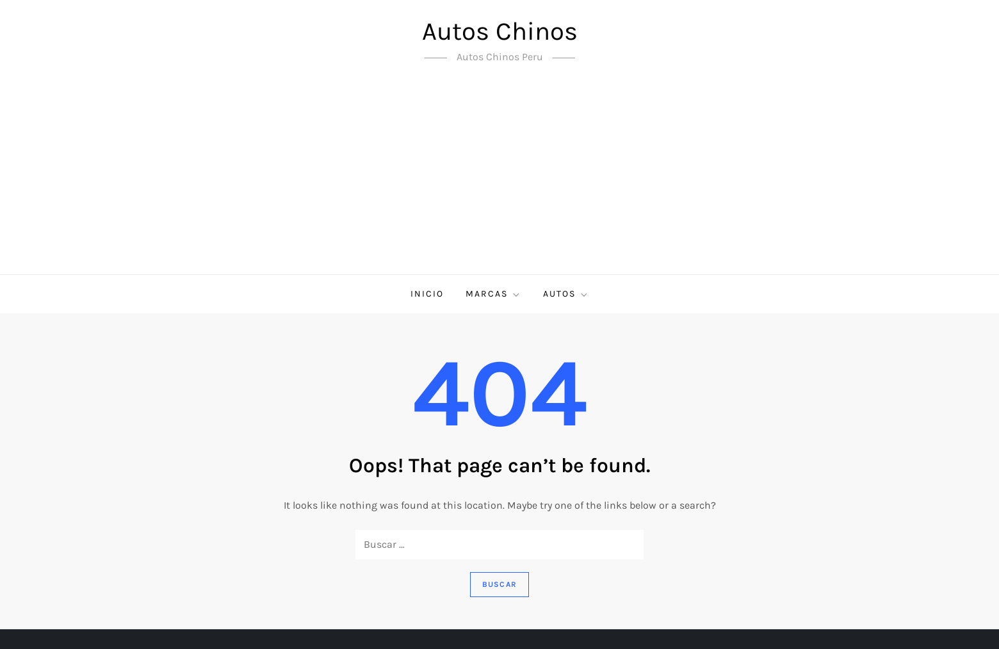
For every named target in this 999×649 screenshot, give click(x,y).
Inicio (427, 293)
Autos (566, 294)
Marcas (493, 294)
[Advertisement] (499, 178)
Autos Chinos (500, 31)
